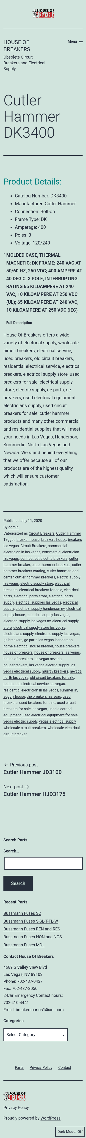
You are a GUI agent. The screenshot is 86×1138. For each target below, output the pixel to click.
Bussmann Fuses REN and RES (31, 928)
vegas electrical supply (57, 721)
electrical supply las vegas (48, 615)
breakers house (53, 539)
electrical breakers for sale (40, 590)
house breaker (41, 646)
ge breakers (12, 640)
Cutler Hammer (68, 533)
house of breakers (18, 652)
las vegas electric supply (49, 665)
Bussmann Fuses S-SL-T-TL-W (30, 921)
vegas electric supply (20, 721)
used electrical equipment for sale (50, 715)
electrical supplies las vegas (38, 602)
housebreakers (15, 665)
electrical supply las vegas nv (27, 621)
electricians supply (18, 634)
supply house (14, 696)
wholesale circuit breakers (24, 728)
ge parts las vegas (39, 640)
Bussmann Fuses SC (22, 913)
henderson (64, 640)
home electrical (15, 646)
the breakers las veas (44, 696)
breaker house (28, 539)
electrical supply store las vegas (39, 627)
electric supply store (36, 583)
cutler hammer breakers (51, 565)
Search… (11, 851)
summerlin (68, 690)
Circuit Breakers (41, 533)
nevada (76, 671)
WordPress (51, 1118)
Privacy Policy (16, 1107)
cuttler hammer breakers (35, 577)
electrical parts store (30, 596)
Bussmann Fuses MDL (23, 944)
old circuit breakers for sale (52, 677)
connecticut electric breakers (43, 558)
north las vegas (15, 677)
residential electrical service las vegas (34, 684)
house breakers (67, 646)
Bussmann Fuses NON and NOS (32, 936)
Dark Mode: (70, 1132)
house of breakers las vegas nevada (32, 659)
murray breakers (55, 671)
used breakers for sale (37, 702)
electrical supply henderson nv (40, 608)
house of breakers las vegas (57, 652)
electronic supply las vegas (57, 634)
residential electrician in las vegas (30, 690)
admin (13, 527)
